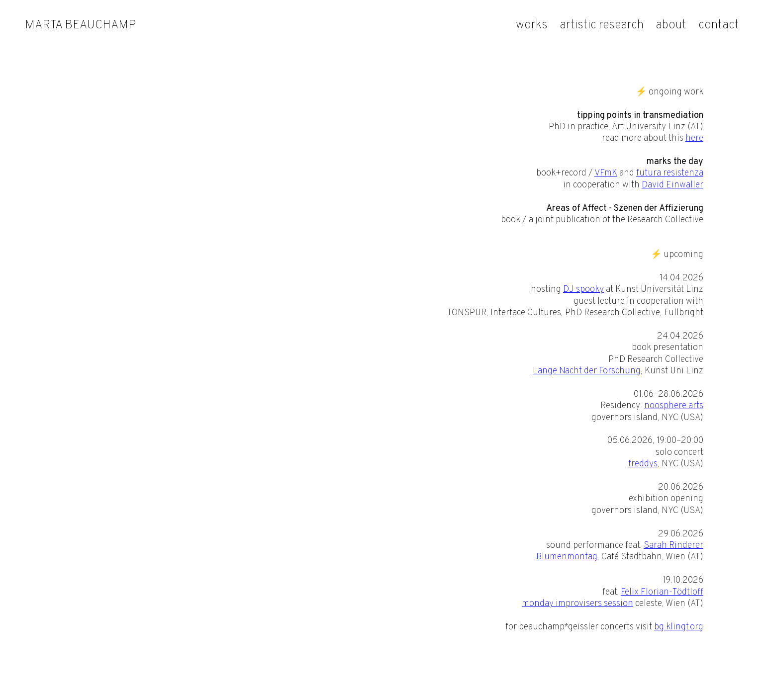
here (694, 138)
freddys (643, 464)
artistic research (602, 25)
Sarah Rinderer (673, 545)
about (671, 25)
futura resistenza (669, 173)
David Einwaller (672, 185)
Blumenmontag (566, 557)
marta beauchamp (80, 25)
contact (718, 25)
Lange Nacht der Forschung (587, 371)
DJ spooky (583, 289)
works (532, 25)
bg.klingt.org (678, 627)
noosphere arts (673, 406)
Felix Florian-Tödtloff (662, 592)
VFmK (605, 173)
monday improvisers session (577, 603)
